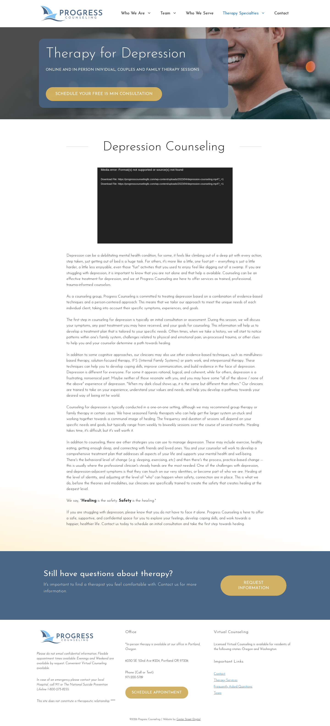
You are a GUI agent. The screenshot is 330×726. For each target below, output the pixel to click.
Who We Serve (200, 13)
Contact (281, 13)
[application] (165, 206)
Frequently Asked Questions (233, 686)
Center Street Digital (188, 719)
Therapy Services (225, 680)
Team (170, 13)
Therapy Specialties (246, 13)
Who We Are (138, 13)
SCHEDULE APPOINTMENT (157, 692)
